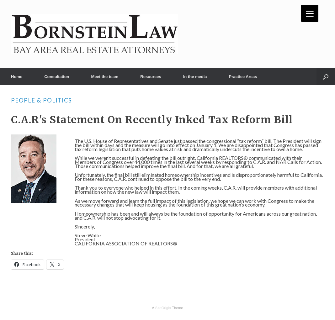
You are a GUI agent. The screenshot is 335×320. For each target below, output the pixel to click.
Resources (150, 76)
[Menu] (309, 13)
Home (16, 76)
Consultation (56, 76)
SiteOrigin (163, 308)
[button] (325, 76)
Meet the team (105, 76)
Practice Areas (243, 76)
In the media (195, 76)
